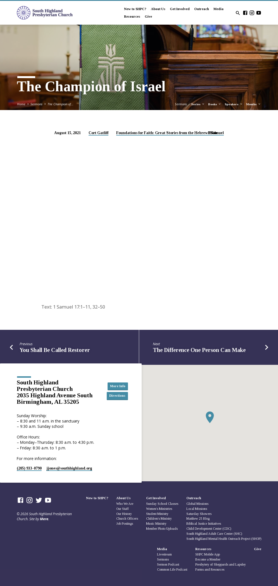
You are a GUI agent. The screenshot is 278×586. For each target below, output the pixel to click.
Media (218, 9)
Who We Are (124, 504)
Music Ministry (156, 524)
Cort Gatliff (98, 133)
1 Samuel (216, 133)
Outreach (201, 9)
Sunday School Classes (162, 504)
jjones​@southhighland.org (69, 468)
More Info (115, 386)
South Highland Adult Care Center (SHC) (214, 534)
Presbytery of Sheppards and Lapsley (220, 564)
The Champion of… (60, 104)
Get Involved (180, 9)
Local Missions (196, 509)
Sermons (36, 104)
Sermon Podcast (168, 564)
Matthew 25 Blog (198, 518)
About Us (158, 9)
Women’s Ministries (159, 509)
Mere (44, 519)
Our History (124, 514)
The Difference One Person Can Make (199, 350)
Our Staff (122, 509)
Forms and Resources (209, 569)
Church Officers (127, 518)
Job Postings (124, 524)
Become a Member (207, 559)
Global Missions (197, 504)
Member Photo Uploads (162, 529)
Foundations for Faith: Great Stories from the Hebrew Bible (167, 133)
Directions (115, 396)
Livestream (164, 554)
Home (21, 104)
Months (253, 104)
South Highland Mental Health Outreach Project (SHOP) (223, 539)
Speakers (234, 104)
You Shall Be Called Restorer (55, 350)
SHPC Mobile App (207, 554)
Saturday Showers (199, 514)
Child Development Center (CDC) (208, 529)
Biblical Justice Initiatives (203, 524)
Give (148, 16)
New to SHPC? (135, 9)
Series (198, 104)
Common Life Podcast (172, 569)
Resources (132, 16)
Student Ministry (157, 514)
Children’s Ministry (159, 518)
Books (214, 104)
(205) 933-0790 (29, 468)
